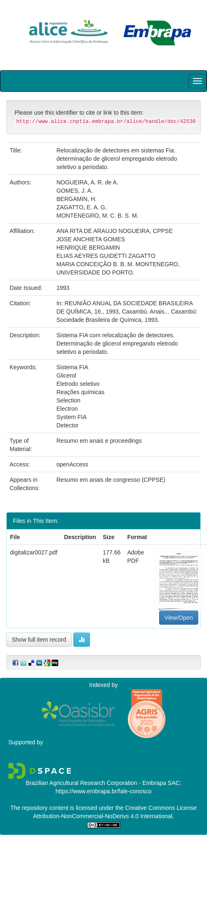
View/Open (179, 617)
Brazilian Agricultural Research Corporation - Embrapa (96, 783)
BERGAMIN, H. (76, 199)
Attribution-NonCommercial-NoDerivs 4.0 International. (103, 816)
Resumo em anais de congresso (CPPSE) (110, 479)
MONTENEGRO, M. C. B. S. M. (97, 215)
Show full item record (39, 639)
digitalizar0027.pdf (33, 552)
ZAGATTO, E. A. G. (81, 207)
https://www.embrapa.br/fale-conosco (103, 791)
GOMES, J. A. (74, 190)
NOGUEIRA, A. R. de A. (87, 182)
